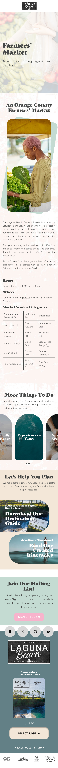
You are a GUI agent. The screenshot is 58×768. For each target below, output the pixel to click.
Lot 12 (26, 297)
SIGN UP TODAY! (29, 617)
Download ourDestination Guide (29, 673)
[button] (26, 463)
